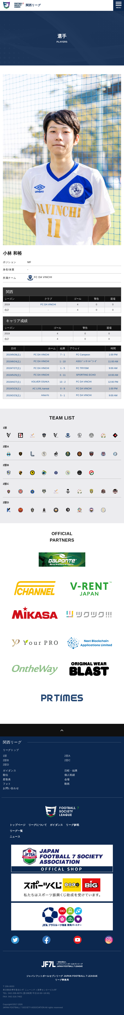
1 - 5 (62, 368)
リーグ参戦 (72, 824)
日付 (13, 348)
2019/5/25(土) (13, 375)
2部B (6, 760)
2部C (67, 760)
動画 (67, 783)
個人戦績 (69, 774)
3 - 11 (63, 375)
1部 (5, 755)
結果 (62, 348)
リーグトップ (11, 750)
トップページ (18, 824)
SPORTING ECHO (83, 374)
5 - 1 (62, 395)
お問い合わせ (11, 788)
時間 (113, 348)
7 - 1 (62, 354)
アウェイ (75, 348)
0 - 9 (62, 388)
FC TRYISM (79, 368)
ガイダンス (9, 770)
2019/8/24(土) (13, 361)
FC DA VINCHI (48, 304)
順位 (5, 774)
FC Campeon (80, 354)
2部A (67, 755)
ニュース (15, 836)
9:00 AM (113, 368)
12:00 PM (113, 381)
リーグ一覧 (16, 830)
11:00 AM (113, 361)
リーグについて (37, 824)
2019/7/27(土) (13, 368)
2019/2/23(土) (13, 395)
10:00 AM (113, 375)
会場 (67, 779)
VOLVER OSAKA (42, 381)
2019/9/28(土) (13, 354)
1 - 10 (63, 361)
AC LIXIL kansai (43, 388)
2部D (6, 764)
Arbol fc (48, 395)
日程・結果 (71, 770)
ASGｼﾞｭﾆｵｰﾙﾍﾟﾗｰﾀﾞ (83, 361)
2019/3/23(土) (13, 388)
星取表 (7, 779)
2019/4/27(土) (13, 381)
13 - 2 (63, 381)
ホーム (52, 348)
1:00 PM (113, 354)
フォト (7, 783)
